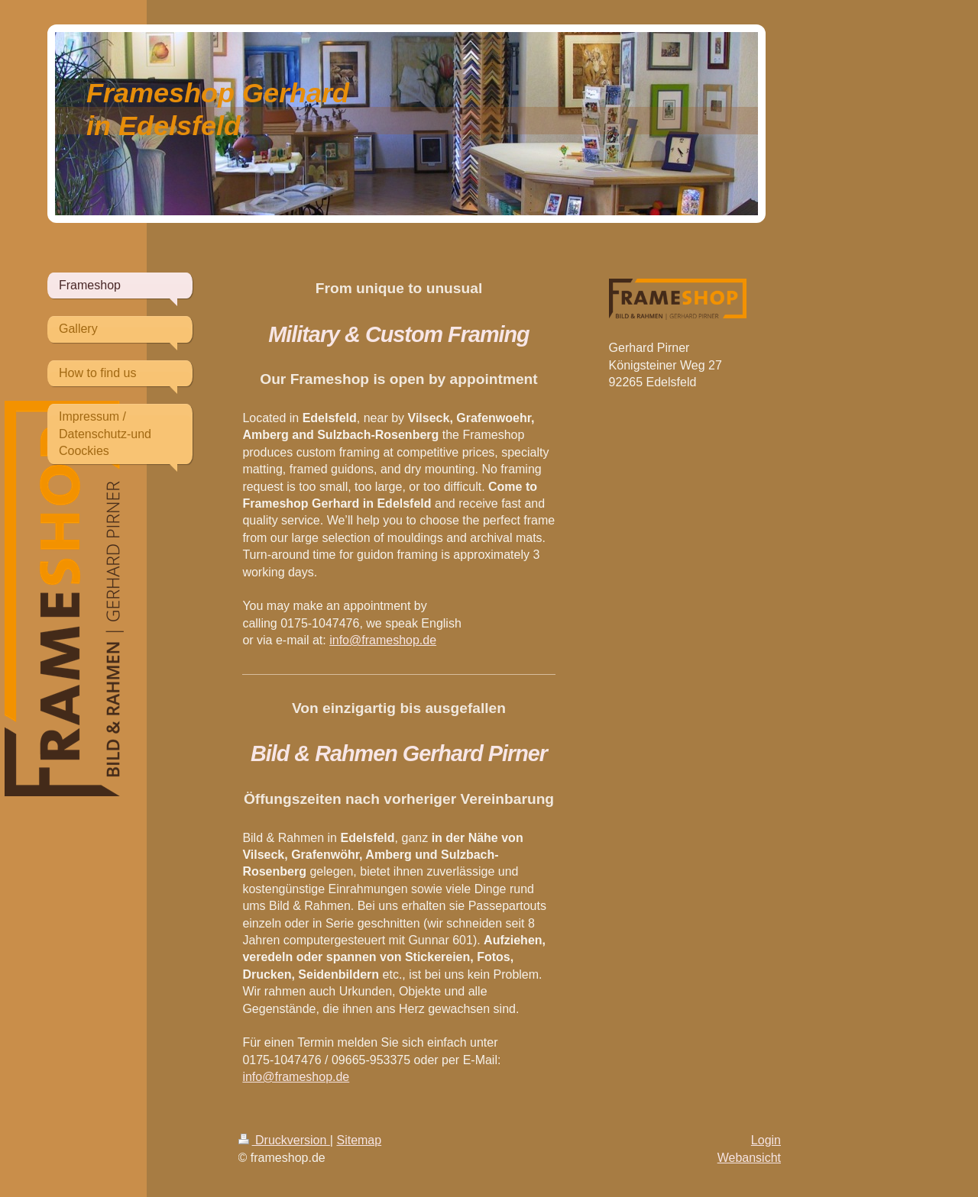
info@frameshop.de (382, 640)
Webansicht (749, 1157)
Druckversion (284, 1140)
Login (766, 1140)
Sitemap (358, 1140)
